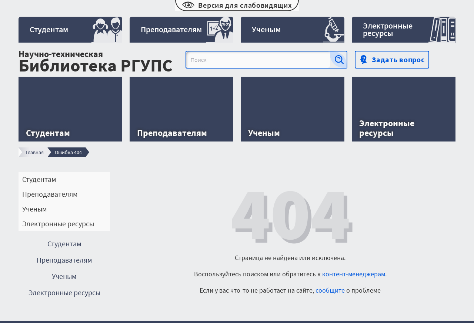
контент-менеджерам (353, 274)
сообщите (330, 290)
